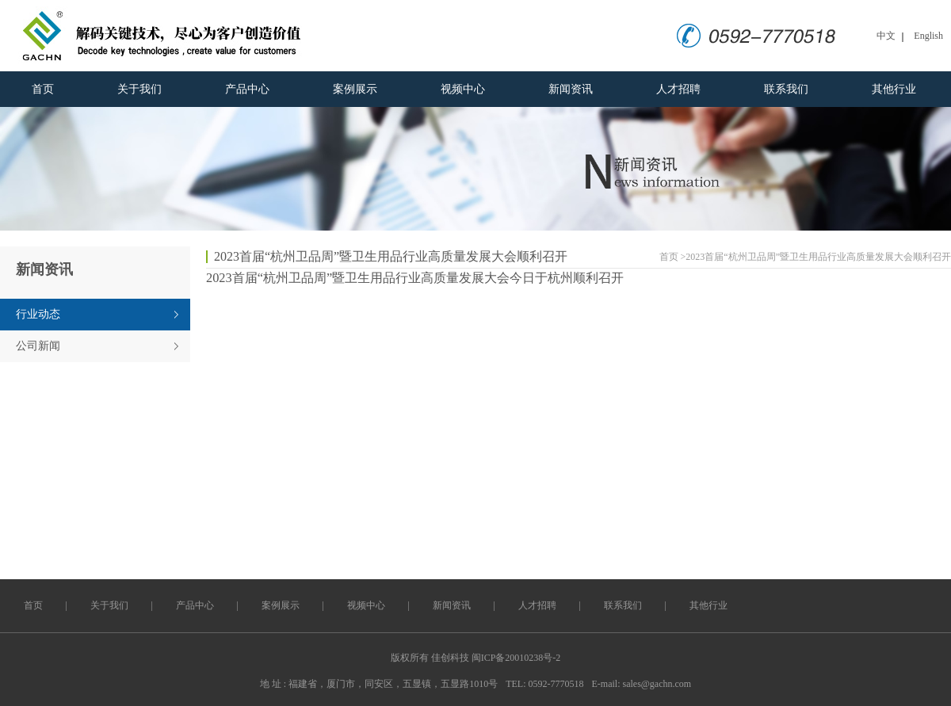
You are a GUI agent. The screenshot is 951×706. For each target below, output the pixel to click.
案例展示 (355, 89)
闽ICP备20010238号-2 (516, 657)
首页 (43, 89)
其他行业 (894, 89)
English (928, 35)
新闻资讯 (570, 89)
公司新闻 (38, 346)
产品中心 (247, 89)
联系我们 (786, 89)
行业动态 (38, 314)
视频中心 (463, 89)
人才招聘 (678, 89)
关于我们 (139, 89)
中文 (886, 35)
